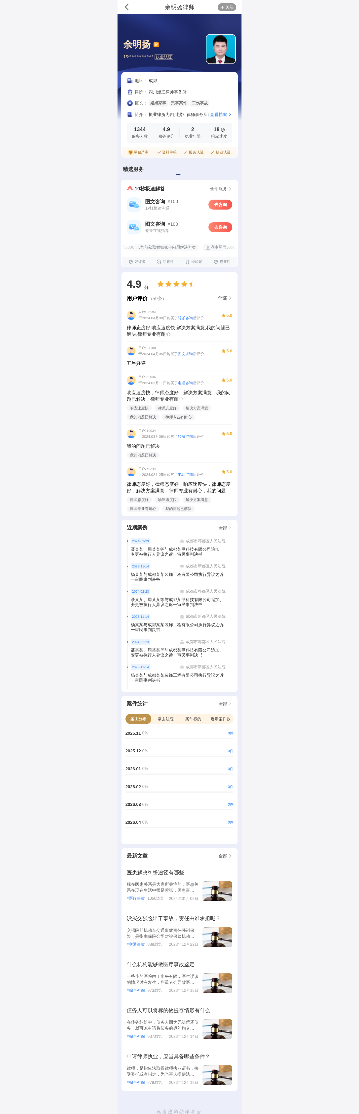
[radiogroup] (176, 284)
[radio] (161, 284)
